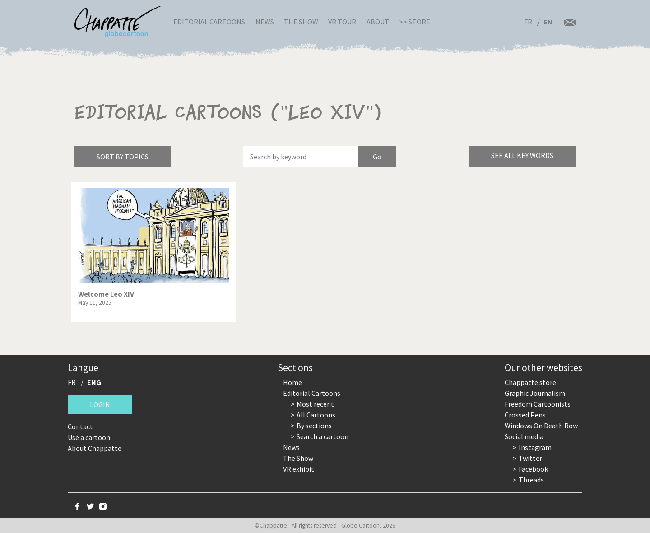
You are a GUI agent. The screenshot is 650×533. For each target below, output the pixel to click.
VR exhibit (298, 468)
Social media (524, 436)
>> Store (414, 21)
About (378, 21)
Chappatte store (530, 382)
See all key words (522, 155)
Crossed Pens (525, 414)
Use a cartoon (89, 437)
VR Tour (342, 21)
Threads (531, 479)
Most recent (315, 403)
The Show (301, 21)
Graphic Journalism (535, 393)
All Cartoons (316, 414)
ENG (94, 382)
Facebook (533, 468)
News (264, 21)
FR (528, 21)
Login (100, 404)
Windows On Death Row (541, 425)
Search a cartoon (322, 436)
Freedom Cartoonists (538, 403)
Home (292, 382)
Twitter (530, 458)
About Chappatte (94, 448)
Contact (80, 426)
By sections (314, 425)
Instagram (535, 447)
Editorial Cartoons (209, 21)
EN (547, 21)
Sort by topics (123, 156)
